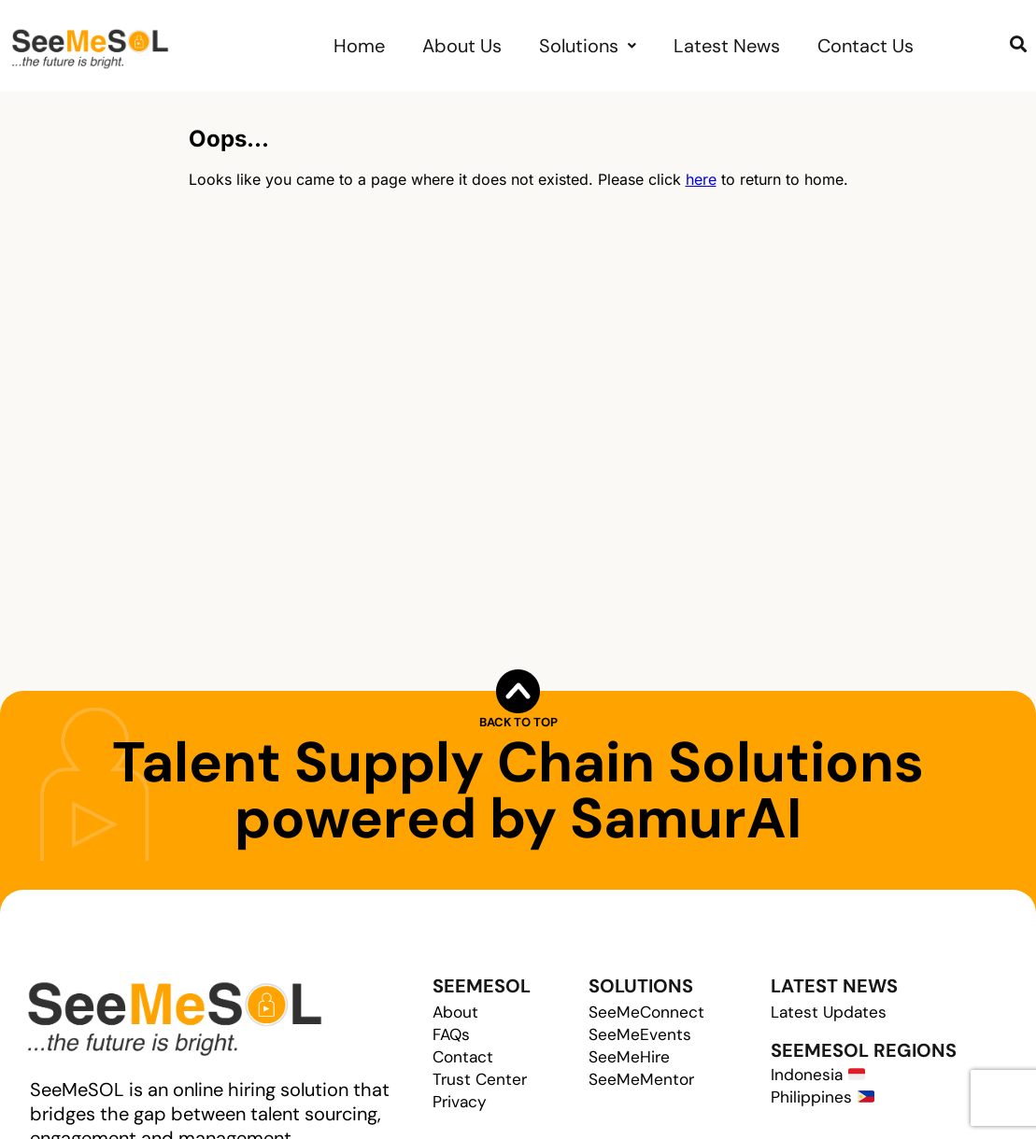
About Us (462, 46)
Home (359, 46)
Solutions (587, 46)
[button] (588, 45)
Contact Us (865, 46)
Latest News (727, 46)
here (701, 179)
